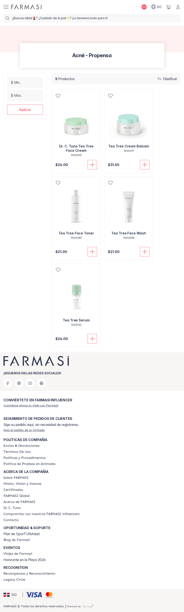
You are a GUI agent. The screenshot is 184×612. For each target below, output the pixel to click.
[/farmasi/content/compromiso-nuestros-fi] (41, 514)
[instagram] (19, 383)
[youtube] (30, 383)
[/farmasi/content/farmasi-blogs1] (16, 540)
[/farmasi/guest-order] (24, 430)
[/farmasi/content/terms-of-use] (17, 452)
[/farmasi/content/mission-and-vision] (22, 484)
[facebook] (7, 383)
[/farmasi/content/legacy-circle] (14, 579)
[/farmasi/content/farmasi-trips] (17, 554)
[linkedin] (41, 383)
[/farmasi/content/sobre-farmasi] (16, 478)
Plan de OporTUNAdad (21, 534)
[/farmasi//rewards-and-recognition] (29, 573)
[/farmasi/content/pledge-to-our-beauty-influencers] (11, 508)
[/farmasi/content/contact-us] (11, 520)
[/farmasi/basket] (168, 6)
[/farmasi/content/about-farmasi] (19, 502)
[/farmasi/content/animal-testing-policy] (29, 464)
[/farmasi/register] (30, 405)
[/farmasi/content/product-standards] (13, 490)
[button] (25, 109)
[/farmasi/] (26, 7)
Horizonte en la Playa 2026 (24, 560)
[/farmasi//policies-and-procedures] (24, 458)
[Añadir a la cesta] (92, 164)
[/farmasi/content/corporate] (16, 496)
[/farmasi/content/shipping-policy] (21, 446)
